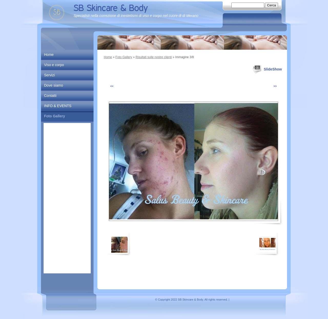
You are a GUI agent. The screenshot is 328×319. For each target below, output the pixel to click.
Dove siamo (53, 85)
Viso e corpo (54, 65)
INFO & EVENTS (57, 106)
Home (108, 57)
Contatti (50, 96)
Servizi (49, 75)
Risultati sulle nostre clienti (154, 57)
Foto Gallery (123, 57)
